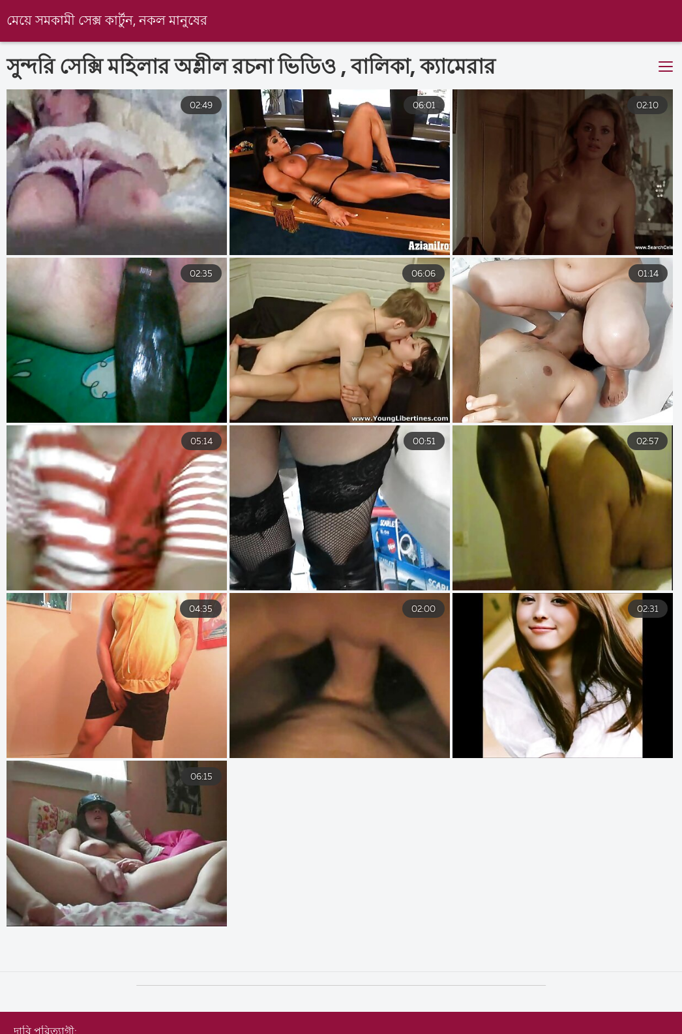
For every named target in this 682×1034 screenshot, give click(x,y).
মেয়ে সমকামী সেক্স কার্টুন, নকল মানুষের (107, 21)
